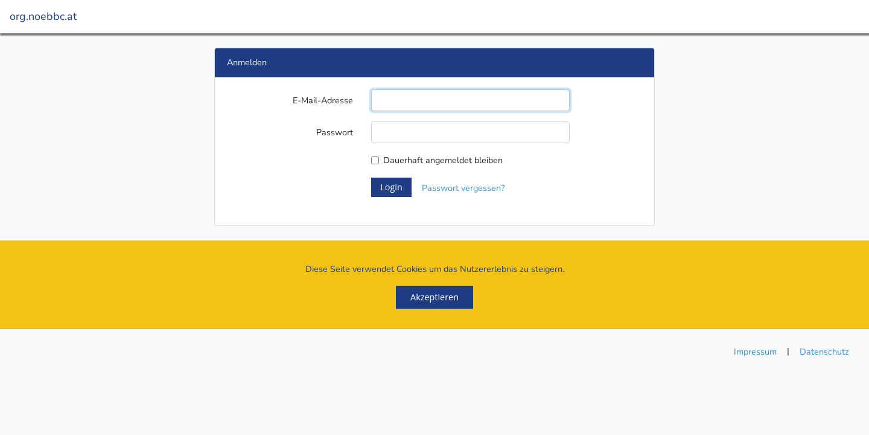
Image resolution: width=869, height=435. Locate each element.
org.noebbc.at (43, 16)
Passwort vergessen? (463, 188)
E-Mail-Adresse (323, 100)
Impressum (755, 352)
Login (391, 187)
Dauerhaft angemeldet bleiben (443, 160)
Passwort (334, 132)
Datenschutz (824, 352)
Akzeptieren (434, 297)
